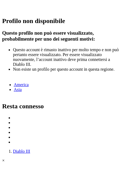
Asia (18, 89)
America (21, 84)
